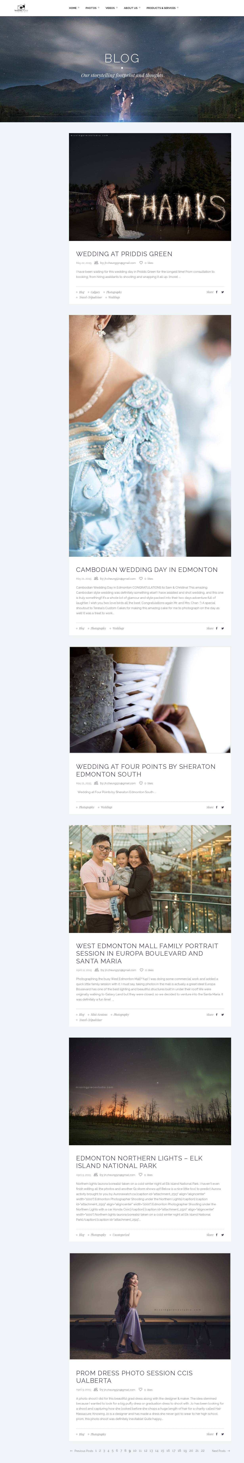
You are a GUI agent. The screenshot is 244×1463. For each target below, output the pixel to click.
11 (140, 1451)
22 (203, 1451)
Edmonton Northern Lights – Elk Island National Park (139, 1162)
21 (197, 1451)
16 (168, 1451)
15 (162, 1451)
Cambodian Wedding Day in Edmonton (147, 569)
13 (151, 1451)
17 (173, 1451)
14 (157, 1451)
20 (191, 1451)
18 (179, 1451)
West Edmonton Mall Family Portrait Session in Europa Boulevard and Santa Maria (147, 953)
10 (135, 1451)
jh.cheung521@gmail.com (120, 262)
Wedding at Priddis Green (124, 254)
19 (185, 1451)
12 (145, 1451)
